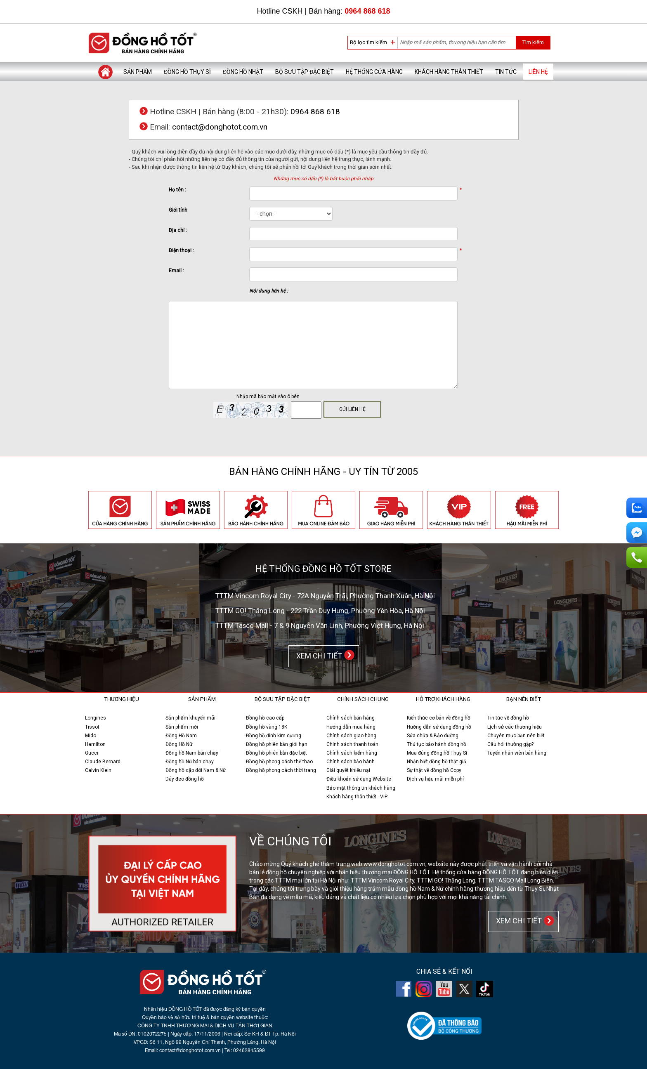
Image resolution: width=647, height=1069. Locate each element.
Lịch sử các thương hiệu (514, 727)
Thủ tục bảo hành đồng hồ (436, 744)
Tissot (92, 727)
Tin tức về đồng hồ (508, 718)
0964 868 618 (367, 11)
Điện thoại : (181, 250)
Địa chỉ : (178, 230)
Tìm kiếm (533, 42)
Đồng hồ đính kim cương (273, 736)
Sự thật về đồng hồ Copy (434, 770)
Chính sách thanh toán (352, 744)
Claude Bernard (102, 762)
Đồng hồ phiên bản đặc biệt (276, 753)
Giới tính (178, 210)
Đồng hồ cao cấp (265, 718)
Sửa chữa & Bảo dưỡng (432, 736)
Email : (176, 271)
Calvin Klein (98, 770)
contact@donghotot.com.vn (219, 127)
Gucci (91, 753)
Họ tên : (177, 190)
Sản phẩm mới (181, 727)
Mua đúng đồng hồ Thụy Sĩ (437, 753)
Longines (95, 718)
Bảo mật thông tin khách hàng (360, 788)
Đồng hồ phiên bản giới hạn (276, 744)
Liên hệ (538, 71)
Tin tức (506, 71)
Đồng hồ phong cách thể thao (279, 762)
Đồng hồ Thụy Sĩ (187, 71)
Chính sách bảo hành (350, 762)
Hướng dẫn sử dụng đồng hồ (439, 727)
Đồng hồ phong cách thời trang (281, 770)
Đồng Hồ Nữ (178, 744)
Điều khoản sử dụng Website (358, 779)
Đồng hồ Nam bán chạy (191, 753)
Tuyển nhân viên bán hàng (516, 753)
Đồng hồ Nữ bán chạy (189, 762)
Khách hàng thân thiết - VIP (356, 797)
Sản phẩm (137, 71)
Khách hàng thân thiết (449, 71)
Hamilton (95, 744)
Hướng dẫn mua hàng (350, 727)
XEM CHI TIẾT (317, 655)
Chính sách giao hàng (351, 736)
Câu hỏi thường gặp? (510, 744)
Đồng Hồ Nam (181, 736)
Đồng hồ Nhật (243, 71)
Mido (90, 736)
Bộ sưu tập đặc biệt (304, 71)
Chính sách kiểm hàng (351, 753)
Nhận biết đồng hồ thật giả (436, 762)
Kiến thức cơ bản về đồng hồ (438, 718)
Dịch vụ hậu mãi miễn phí (435, 779)
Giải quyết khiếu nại (348, 770)
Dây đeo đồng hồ (184, 779)
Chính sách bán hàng (350, 718)
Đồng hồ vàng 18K (266, 727)
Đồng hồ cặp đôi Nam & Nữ (195, 770)
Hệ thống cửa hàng (374, 71)
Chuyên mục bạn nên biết (516, 736)
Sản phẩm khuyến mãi (190, 718)
